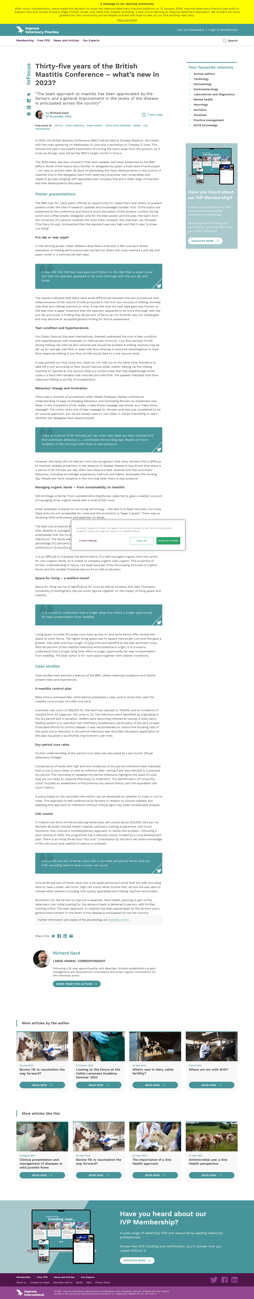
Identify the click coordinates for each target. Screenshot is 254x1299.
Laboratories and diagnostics (214, 94)
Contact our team (39, 1282)
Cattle (58, 125)
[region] (128, 535)
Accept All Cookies (168, 540)
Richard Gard (59, 113)
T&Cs (89, 1282)
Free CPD (43, 40)
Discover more (203, 241)
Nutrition (200, 110)
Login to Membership (223, 29)
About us (21, 1282)
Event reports (74, 125)
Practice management (209, 120)
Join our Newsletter (190, 29)
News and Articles (66, 40)
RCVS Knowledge (205, 125)
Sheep (137, 125)
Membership (25, 40)
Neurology (201, 104)
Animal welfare (204, 73)
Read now (39, 1085)
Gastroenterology (206, 89)
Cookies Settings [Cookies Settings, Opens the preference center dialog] (88, 540)
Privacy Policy (102, 1282)
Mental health (203, 99)
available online (118, 919)
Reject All (142, 540)
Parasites (200, 115)
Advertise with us (62, 1282)
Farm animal (95, 125)
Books (79, 1282)
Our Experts (91, 40)
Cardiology (201, 79)
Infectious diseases (118, 125)
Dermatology (203, 84)
